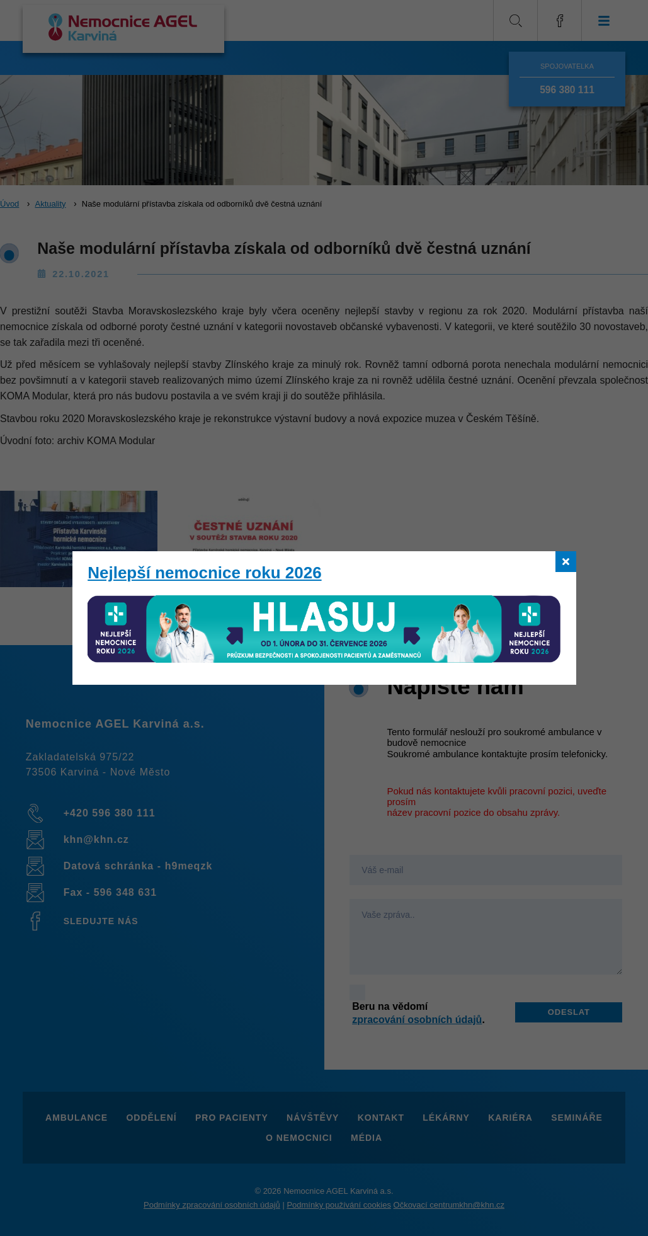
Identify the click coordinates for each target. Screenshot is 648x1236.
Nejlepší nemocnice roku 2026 (204, 572)
